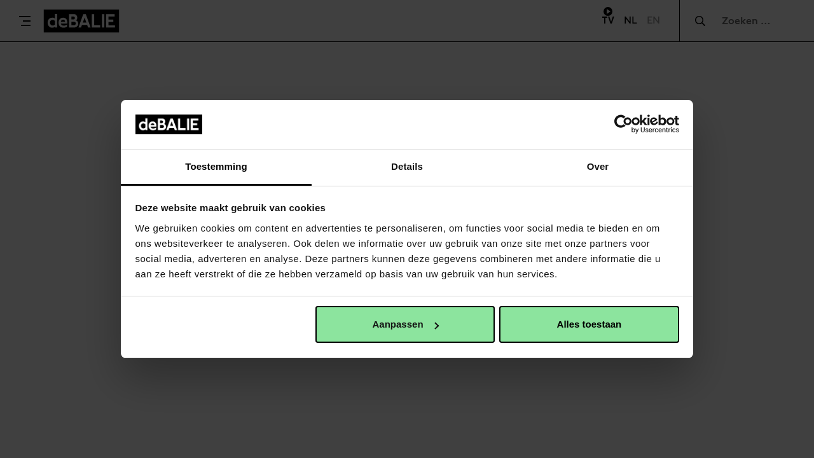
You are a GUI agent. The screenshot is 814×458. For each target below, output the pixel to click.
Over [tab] (598, 166)
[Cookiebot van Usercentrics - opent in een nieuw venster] (623, 124)
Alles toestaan (589, 324)
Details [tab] (407, 166)
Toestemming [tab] (216, 166)
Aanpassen (406, 324)
